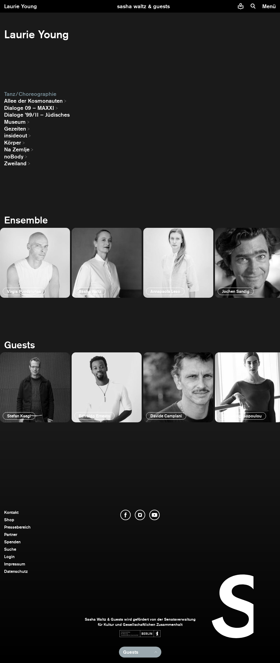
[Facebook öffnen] (125, 515)
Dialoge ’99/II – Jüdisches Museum (37, 118)
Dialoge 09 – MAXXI (29, 107)
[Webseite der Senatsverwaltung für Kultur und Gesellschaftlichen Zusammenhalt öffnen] (140, 633)
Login (9, 556)
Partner (10, 534)
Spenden (12, 541)
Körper (12, 142)
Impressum (14, 564)
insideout (15, 135)
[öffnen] (35, 263)
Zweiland (15, 163)
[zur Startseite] (143, 6)
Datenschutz (16, 571)
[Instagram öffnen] (140, 515)
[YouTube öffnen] (154, 515)
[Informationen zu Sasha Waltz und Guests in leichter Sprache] (240, 6)
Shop (9, 519)
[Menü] (269, 6)
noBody (14, 156)
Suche (10, 549)
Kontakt (11, 512)
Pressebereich (17, 527)
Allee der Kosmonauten (33, 100)
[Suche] (253, 6)
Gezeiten (15, 128)
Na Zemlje (17, 149)
